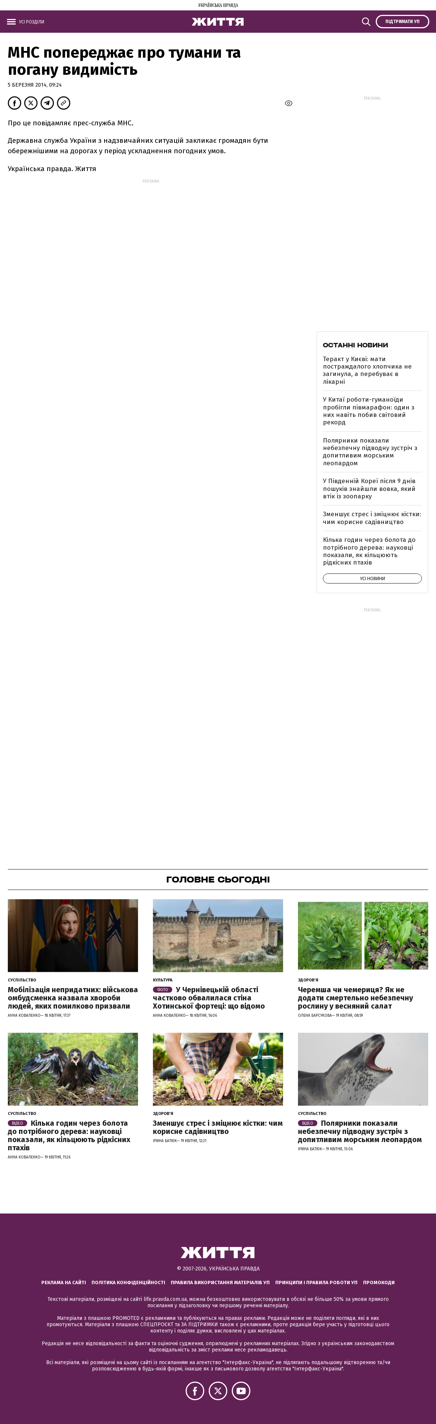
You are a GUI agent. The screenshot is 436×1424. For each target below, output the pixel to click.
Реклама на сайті (63, 1282)
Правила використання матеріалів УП (220, 1282)
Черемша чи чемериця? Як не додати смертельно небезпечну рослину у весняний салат (355, 997)
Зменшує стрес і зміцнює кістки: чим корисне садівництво (372, 517)
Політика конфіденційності (128, 1282)
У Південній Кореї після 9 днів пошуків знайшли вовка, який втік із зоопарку (369, 488)
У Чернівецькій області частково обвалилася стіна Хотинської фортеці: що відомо (209, 997)
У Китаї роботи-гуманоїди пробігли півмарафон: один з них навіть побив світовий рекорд (368, 411)
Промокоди (379, 1282)
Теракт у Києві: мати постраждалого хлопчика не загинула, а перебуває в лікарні (367, 370)
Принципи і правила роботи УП (316, 1282)
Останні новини (355, 345)
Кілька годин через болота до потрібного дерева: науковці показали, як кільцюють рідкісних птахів (369, 551)
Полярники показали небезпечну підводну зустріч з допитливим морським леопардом (370, 452)
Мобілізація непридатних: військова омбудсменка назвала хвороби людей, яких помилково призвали (73, 997)
